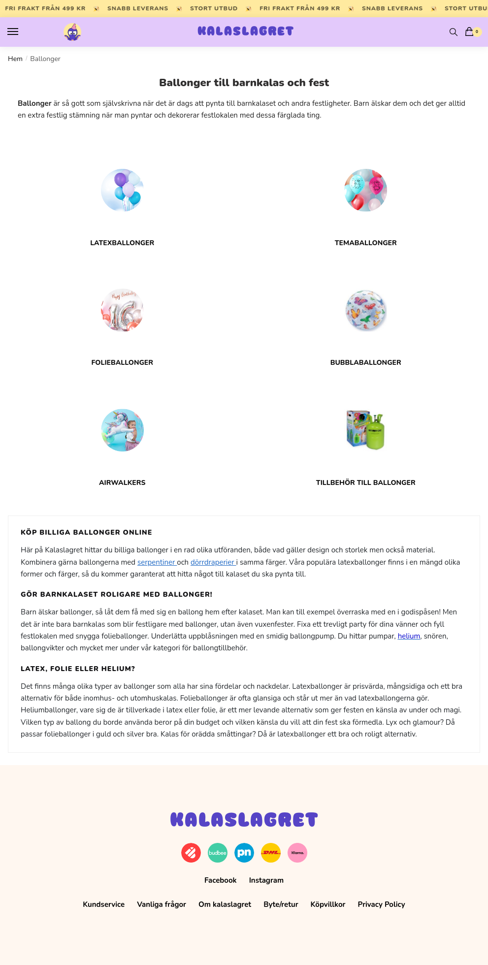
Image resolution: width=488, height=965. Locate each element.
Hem (15, 59)
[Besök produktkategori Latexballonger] (122, 196)
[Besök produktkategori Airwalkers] (122, 436)
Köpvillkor (328, 904)
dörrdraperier (213, 562)
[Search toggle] (453, 32)
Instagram (266, 880)
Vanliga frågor (161, 904)
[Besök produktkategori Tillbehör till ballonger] (366, 436)
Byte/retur (280, 904)
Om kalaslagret (224, 904)
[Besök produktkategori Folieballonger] (122, 316)
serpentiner (157, 562)
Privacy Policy (381, 904)
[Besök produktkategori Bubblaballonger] (366, 316)
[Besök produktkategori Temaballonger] (366, 196)
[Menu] (22, 32)
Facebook (220, 880)
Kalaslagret (245, 32)
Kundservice (104, 904)
